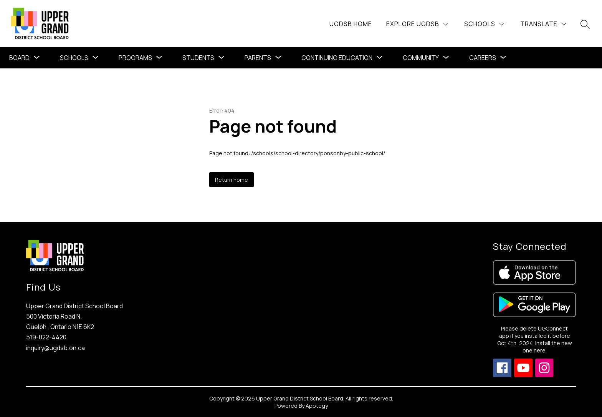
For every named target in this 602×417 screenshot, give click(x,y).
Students (198, 57)
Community (421, 57)
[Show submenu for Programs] (135, 57)
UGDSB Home (350, 24)
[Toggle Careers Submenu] (503, 57)
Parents (258, 57)
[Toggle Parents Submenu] (278, 57)
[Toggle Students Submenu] (221, 57)
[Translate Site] (543, 24)
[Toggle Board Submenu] (36, 57)
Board (19, 57)
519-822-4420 (46, 337)
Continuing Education (336, 57)
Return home (231, 179)
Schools (74, 57)
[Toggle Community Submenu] (446, 57)
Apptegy (317, 405)
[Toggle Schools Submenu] (95, 57)
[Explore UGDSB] (417, 24)
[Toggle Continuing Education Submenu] (379, 57)
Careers (482, 57)
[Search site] (585, 24)
